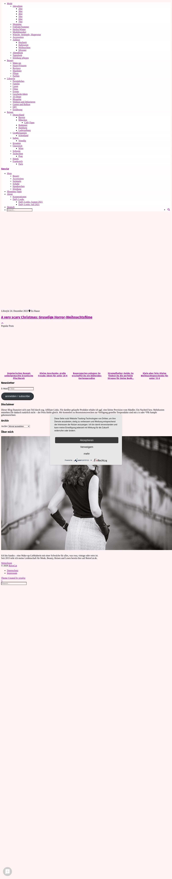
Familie (16, 83)
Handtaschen (19, 186)
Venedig (22, 140)
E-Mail (4, 388)
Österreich (17, 146)
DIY (15, 107)
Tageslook (17, 55)
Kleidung (17, 189)
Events (16, 91)
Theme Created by (13, 578)
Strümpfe (17, 181)
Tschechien (18, 153)
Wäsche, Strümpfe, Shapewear (27, 34)
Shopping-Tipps (14, 191)
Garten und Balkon (21, 104)
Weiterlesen (6, 563)
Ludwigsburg (24, 130)
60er (20, 19)
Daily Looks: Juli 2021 (29, 204)
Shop (9, 173)
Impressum (12, 573)
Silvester (22, 50)
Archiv (4, 426)
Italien (16, 138)
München (22, 120)
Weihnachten (24, 47)
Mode (9, 3)
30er (20, 11)
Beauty (10, 60)
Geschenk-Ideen (20, 94)
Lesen (15, 86)
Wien (20, 148)
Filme (15, 89)
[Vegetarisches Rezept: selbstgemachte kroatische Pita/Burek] (18, 349)
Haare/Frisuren (19, 65)
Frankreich (18, 161)
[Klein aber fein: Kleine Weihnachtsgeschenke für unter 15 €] (154, 349)
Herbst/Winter (19, 29)
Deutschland (18, 115)
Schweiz (16, 151)
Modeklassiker (19, 32)
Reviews (17, 68)
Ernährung (17, 109)
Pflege (16, 73)
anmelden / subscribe (17, 396)
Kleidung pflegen (21, 58)
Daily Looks (18, 199)
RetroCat (5, 169)
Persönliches (18, 81)
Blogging (17, 99)
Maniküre (17, 71)
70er (20, 21)
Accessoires (18, 37)
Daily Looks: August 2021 (30, 202)
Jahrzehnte (17, 6)
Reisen (10, 112)
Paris (20, 164)
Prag (20, 156)
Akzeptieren (87, 440)
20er (20, 8)
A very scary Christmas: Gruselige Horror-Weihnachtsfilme (46, 317)
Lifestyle (11, 78)
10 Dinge (17, 96)
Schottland (23, 135)
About (10, 194)
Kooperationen (19, 196)
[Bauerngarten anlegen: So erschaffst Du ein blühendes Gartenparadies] (86, 349)
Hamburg (22, 127)
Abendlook (18, 52)
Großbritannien (20, 133)
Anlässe (16, 40)
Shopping (17, 24)
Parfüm (16, 76)
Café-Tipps (29, 122)
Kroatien (17, 143)
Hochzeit (22, 42)
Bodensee (22, 125)
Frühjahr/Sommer (21, 27)
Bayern (21, 117)
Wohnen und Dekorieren (24, 102)
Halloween (23, 45)
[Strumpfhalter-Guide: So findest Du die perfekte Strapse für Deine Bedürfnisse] (120, 349)
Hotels (16, 159)
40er (20, 14)
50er (20, 16)
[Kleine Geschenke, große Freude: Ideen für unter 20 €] (52, 349)
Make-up (17, 63)
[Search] (169, 209)
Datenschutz (12, 570)
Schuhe (16, 184)
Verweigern (86, 446)
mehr (87, 453)
